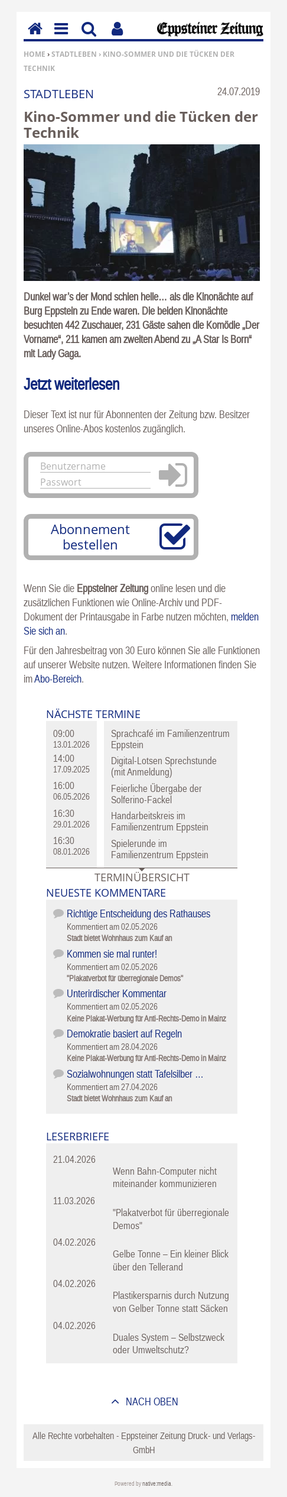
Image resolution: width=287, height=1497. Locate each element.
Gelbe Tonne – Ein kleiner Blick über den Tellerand (171, 1260)
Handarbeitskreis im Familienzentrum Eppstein (159, 821)
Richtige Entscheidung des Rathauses (138, 913)
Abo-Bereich (57, 678)
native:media (156, 1483)
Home (34, 54)
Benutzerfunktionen (117, 37)
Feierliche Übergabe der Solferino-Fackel (156, 794)
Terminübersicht (142, 877)
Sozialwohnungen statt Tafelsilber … (135, 1074)
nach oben (150, 1401)
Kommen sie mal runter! (112, 954)
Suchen (89, 37)
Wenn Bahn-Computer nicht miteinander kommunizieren (165, 1177)
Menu (60, 37)
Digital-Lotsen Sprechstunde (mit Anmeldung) (164, 766)
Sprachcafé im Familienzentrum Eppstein (170, 739)
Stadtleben (74, 54)
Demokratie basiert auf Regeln (124, 1033)
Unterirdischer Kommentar (117, 993)
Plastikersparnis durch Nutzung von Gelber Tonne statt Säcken (171, 1301)
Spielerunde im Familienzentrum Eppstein (159, 849)
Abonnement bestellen (90, 536)
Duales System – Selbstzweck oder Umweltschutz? (168, 1343)
